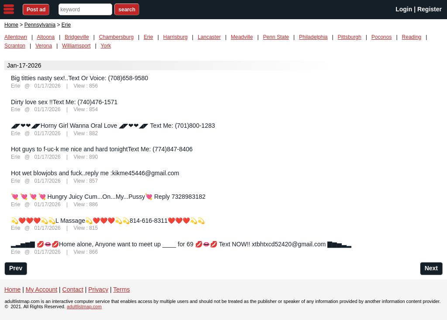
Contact (72, 289)
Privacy (98, 289)
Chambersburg (116, 37)
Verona (43, 46)
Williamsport (76, 46)
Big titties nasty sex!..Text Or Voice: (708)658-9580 (79, 78)
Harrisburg (175, 37)
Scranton (14, 46)
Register (429, 9)
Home (11, 25)
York (106, 46)
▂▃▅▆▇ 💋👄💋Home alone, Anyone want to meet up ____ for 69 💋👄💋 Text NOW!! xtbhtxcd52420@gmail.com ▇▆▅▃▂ (181, 244)
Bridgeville (77, 37)
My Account (41, 289)
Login (403, 9)
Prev (15, 268)
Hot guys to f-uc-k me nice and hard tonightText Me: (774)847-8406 (102, 149)
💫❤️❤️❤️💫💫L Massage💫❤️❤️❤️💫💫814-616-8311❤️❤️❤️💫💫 (108, 220)
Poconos (381, 37)
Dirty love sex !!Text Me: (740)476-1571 (64, 102)
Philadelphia (313, 37)
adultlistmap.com (84, 306)
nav (8, 9)
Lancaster (209, 37)
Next (431, 268)
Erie (148, 37)
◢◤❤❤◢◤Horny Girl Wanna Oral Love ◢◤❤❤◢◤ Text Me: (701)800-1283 (113, 125)
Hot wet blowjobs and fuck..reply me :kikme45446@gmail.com (95, 173)
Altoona (46, 37)
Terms (121, 289)
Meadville (242, 37)
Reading (412, 37)
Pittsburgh (349, 37)
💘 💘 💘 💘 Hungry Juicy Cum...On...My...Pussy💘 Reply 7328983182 (108, 196)
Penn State (276, 37)
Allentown (15, 37)
